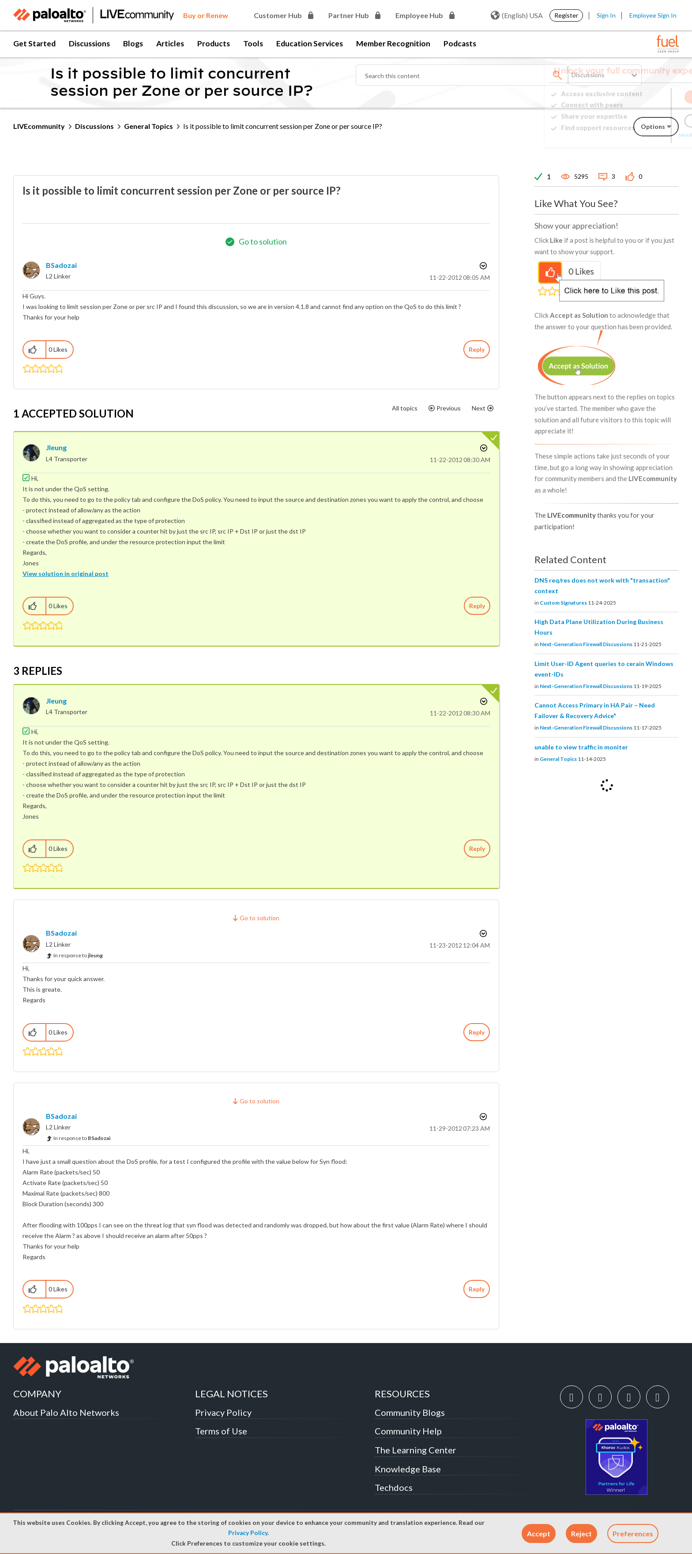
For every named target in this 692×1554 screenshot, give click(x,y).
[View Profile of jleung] (56, 447)
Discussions (89, 43)
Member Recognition (393, 43)
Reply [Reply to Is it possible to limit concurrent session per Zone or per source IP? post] (477, 349)
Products (213, 43)
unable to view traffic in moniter (581, 747)
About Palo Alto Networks (66, 1412)
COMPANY (37, 1394)
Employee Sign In (653, 15)
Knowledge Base (408, 1469)
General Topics (148, 126)
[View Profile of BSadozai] (61, 265)
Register (566, 15)
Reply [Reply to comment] (477, 606)
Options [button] (482, 265)
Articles (170, 43)
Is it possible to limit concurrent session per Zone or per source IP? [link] (282, 126)
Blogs (133, 43)
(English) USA (517, 15)
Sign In (606, 15)
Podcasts (460, 43)
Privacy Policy (247, 1532)
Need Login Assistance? (639, 135)
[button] (539, 1533)
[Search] (462, 75)
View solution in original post (66, 573)
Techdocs (394, 1487)
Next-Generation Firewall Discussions (586, 644)
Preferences (633, 1533)
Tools (253, 43)
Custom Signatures (563, 602)
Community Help (408, 1431)
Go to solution (263, 241)
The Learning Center (415, 1450)
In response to (78, 955)
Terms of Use (221, 1431)
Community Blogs (410, 1412)
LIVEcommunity (39, 126)
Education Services (309, 43)
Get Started (34, 43)
